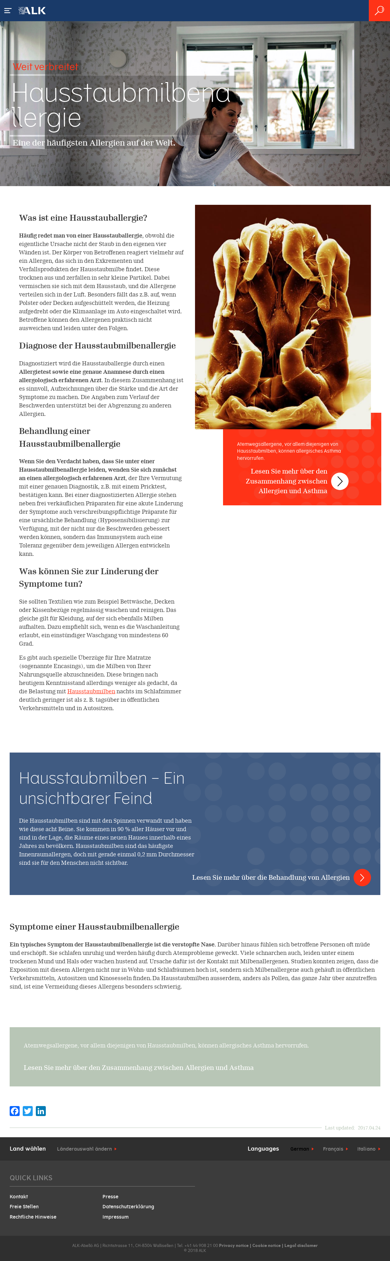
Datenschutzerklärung (128, 1207)
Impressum (115, 1217)
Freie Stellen (24, 1207)
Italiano (366, 1149)
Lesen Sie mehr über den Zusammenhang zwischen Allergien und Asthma (291, 475)
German (299, 1149)
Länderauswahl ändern (84, 1149)
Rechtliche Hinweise (33, 1217)
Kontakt (19, 1197)
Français (333, 1149)
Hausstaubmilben (91, 691)
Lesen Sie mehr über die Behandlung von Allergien (271, 877)
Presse (110, 1197)
